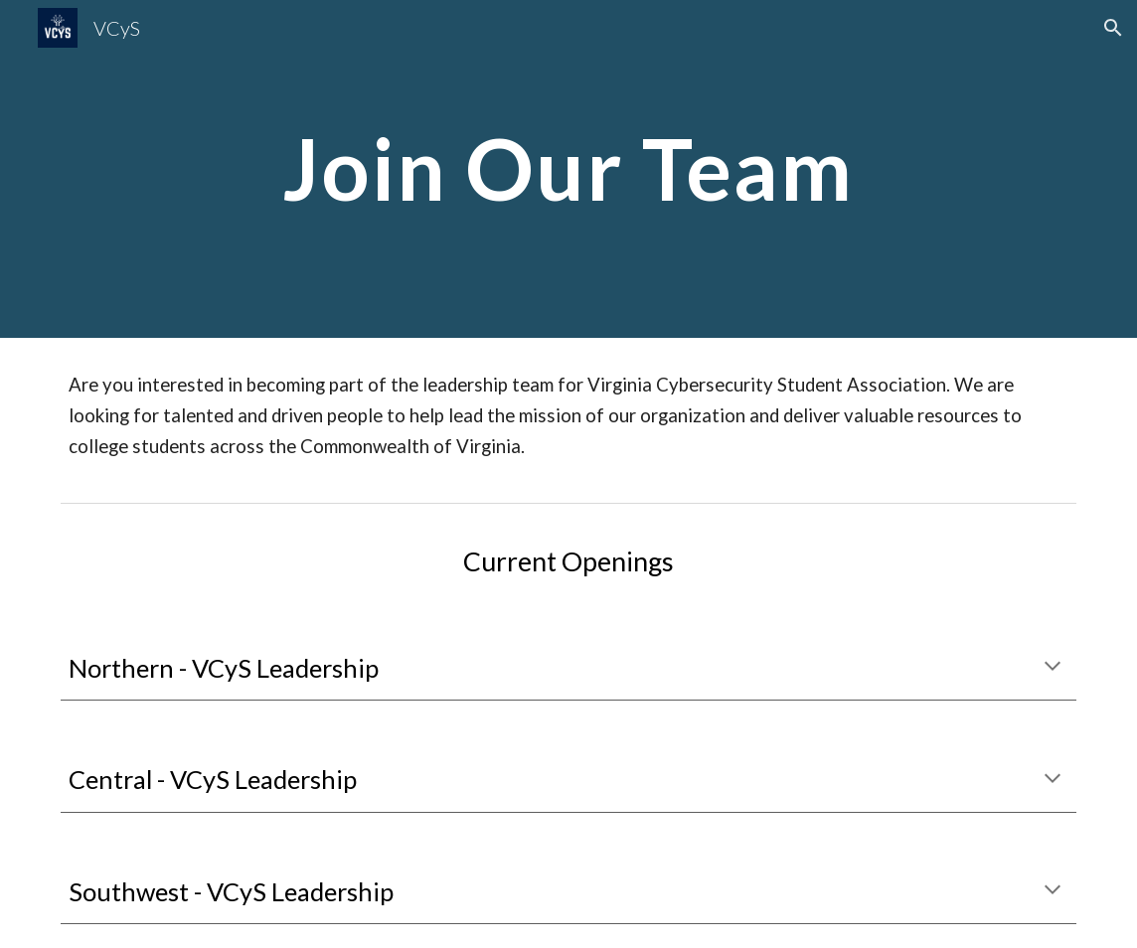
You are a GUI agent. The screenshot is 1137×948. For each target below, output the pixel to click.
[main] (568, 168)
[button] (1113, 28)
